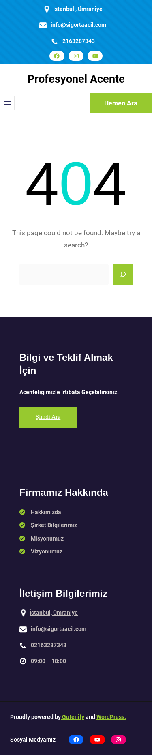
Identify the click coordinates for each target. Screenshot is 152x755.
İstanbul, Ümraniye (54, 612)
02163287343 (48, 645)
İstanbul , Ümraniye (78, 9)
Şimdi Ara (48, 417)
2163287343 (78, 41)
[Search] (123, 274)
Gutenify (72, 717)
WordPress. (111, 717)
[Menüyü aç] (7, 103)
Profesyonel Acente (76, 79)
